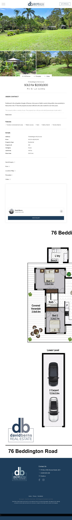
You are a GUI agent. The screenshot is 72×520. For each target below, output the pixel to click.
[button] (7, 166)
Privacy (35, 496)
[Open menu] (3, 4)
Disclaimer (40, 496)
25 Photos (26, 76)
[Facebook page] (40, 480)
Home (30, 496)
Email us (43, 476)
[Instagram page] (43, 480)
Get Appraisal (65, 4)
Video (47, 76)
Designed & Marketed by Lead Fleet (45, 499)
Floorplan (37, 76)
